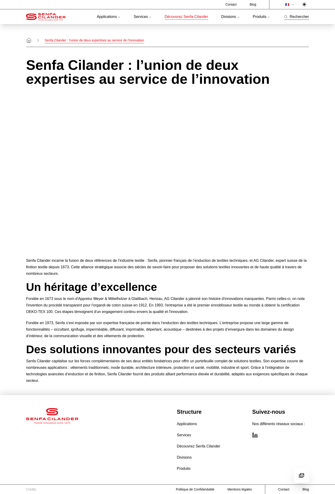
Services (142, 17)
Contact (231, 4)
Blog (253, 4)
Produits (261, 17)
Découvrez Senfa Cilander (186, 17)
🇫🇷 (290, 4)
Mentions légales (240, 489)
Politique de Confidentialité (195, 489)
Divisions (230, 17)
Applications (109, 17)
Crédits (31, 489)
